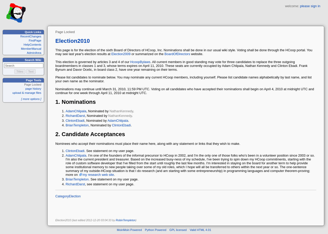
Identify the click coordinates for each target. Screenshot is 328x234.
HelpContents (32, 44)
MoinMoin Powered (129, 229)
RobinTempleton (126, 220)
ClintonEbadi (75, 121)
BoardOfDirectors (177, 54)
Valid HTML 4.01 (200, 229)
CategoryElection (68, 196)
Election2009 (120, 54)
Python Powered (156, 229)
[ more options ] (31, 98)
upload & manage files (26, 92)
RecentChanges (30, 36)
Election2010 (72, 41)
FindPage (35, 40)
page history (33, 88)
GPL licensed (178, 229)
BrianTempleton (77, 125)
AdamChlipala (76, 111)
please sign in (310, 6)
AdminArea (34, 52)
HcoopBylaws (140, 62)
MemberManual (31, 48)
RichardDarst (75, 116)
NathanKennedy (121, 111)
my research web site (98, 175)
